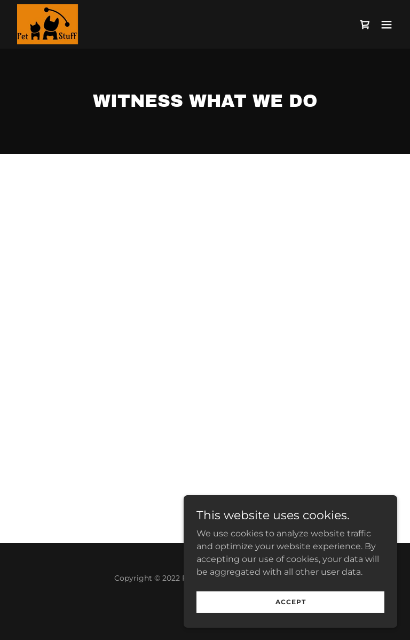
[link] (48, 24)
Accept (290, 602)
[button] (386, 24)
